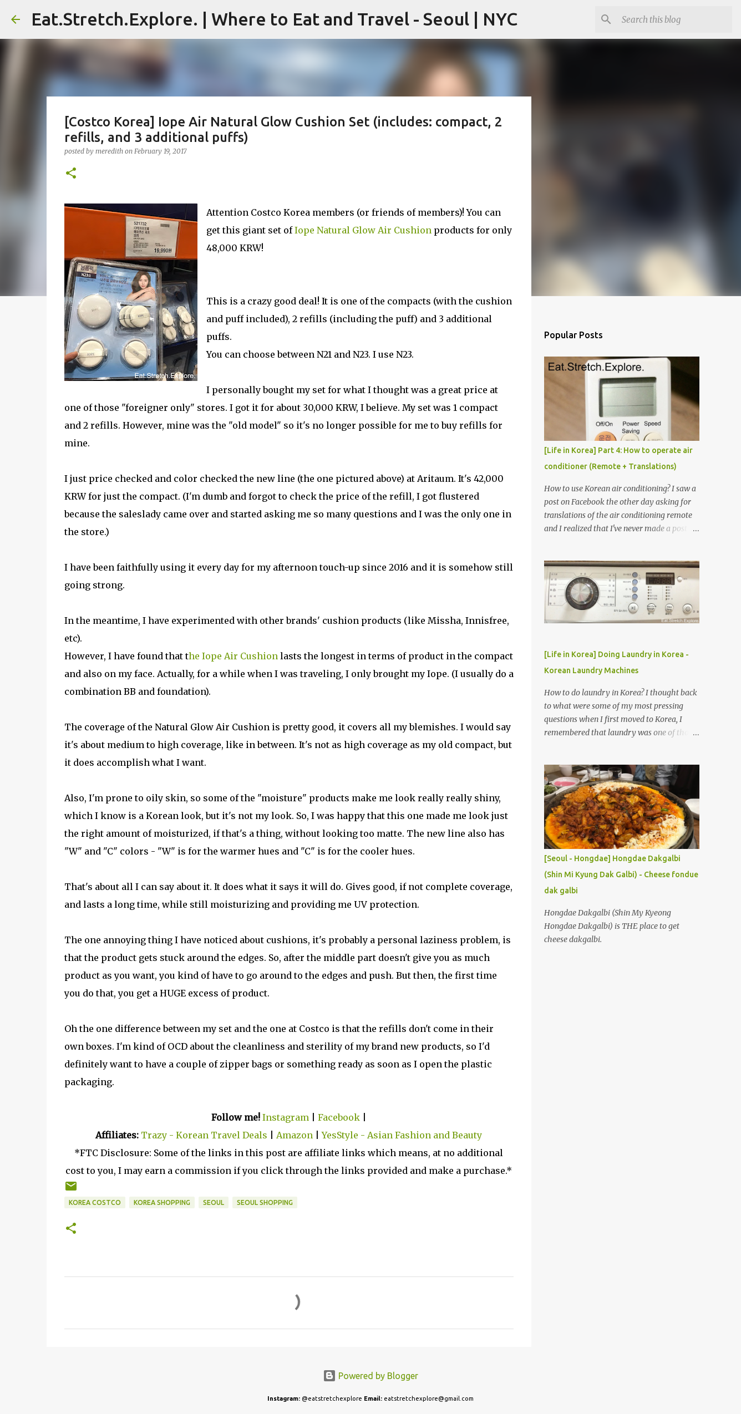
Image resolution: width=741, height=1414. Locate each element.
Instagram (285, 1117)
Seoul (213, 1202)
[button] (71, 173)
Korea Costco (95, 1202)
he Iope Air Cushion (233, 656)
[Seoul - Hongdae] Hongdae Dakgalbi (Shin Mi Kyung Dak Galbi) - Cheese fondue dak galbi (621, 874)
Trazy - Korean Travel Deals (204, 1135)
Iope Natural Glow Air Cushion (363, 230)
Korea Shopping (162, 1202)
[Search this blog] (674, 19)
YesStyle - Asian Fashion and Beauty (402, 1135)
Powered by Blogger (370, 1376)
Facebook (339, 1117)
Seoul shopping (265, 1202)
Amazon (295, 1135)
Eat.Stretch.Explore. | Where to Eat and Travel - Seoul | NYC (274, 19)
